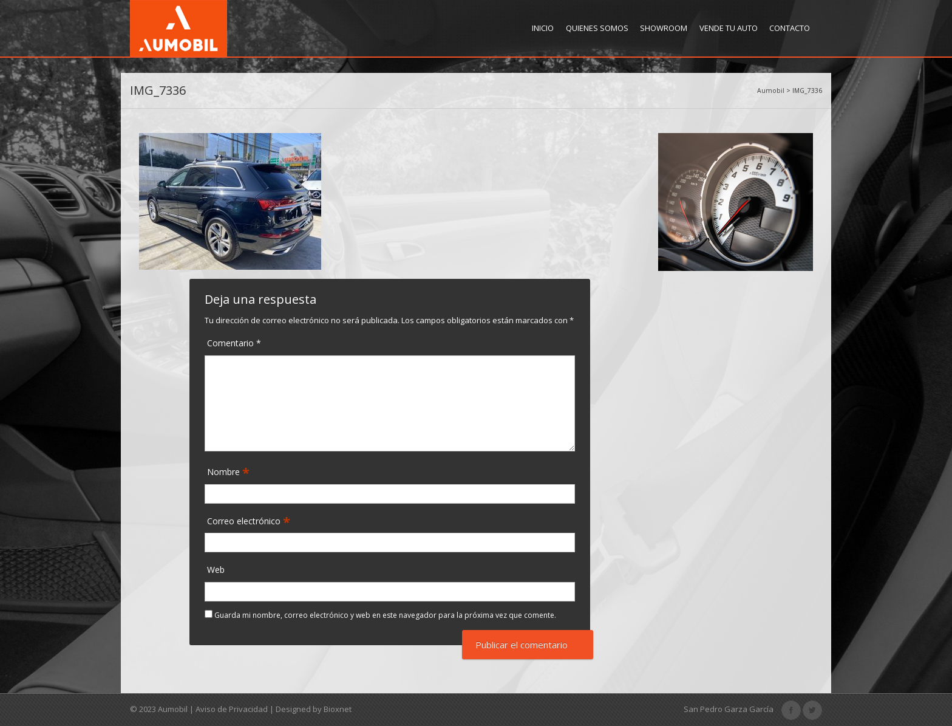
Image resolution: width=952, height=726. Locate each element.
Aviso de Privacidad (231, 709)
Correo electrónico (245, 521)
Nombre (224, 472)
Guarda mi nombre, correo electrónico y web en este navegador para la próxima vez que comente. (385, 615)
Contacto (789, 27)
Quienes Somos (597, 27)
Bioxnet (338, 709)
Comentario (234, 343)
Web (216, 569)
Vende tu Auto (728, 27)
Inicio (543, 27)
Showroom (663, 27)
